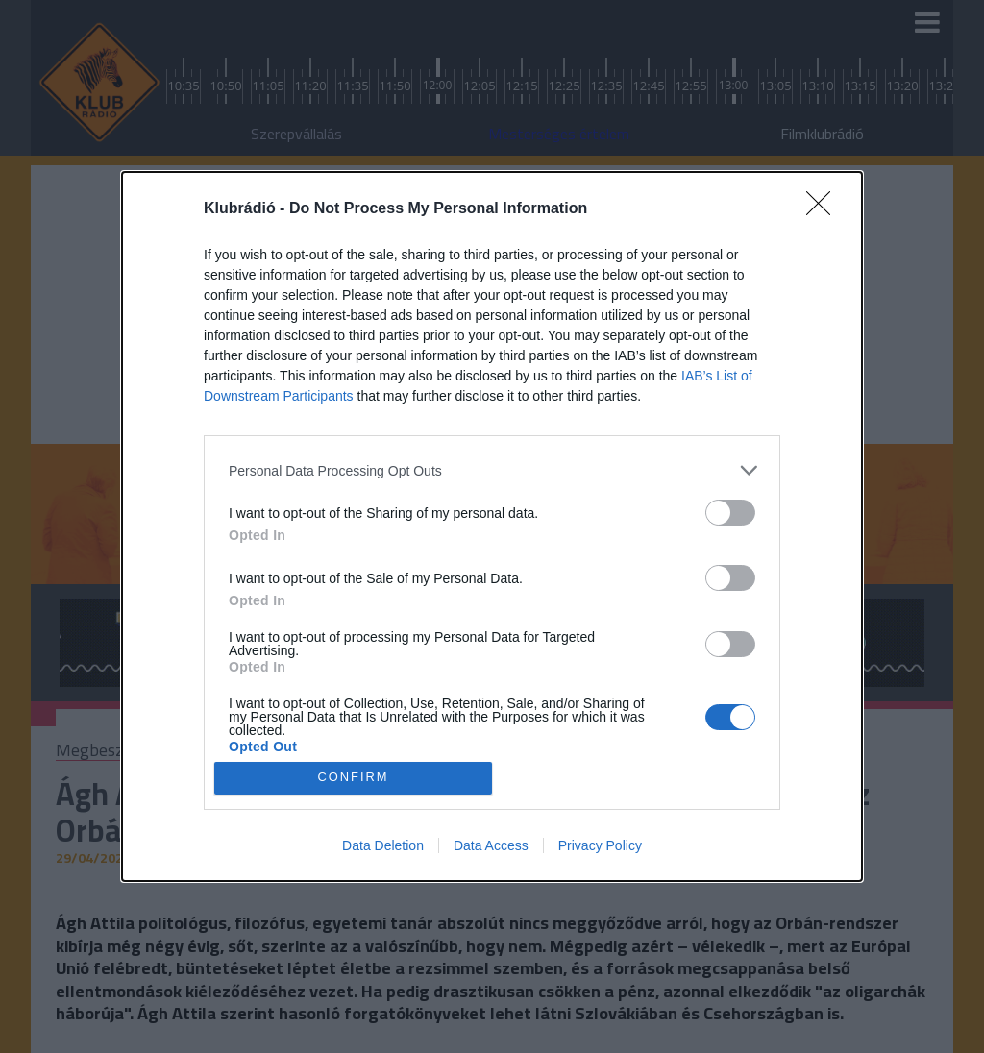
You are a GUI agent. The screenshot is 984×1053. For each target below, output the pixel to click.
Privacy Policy (600, 845)
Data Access (491, 845)
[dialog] (492, 526)
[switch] (730, 513)
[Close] (824, 209)
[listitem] (492, 470)
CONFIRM (353, 778)
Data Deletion (383, 845)
